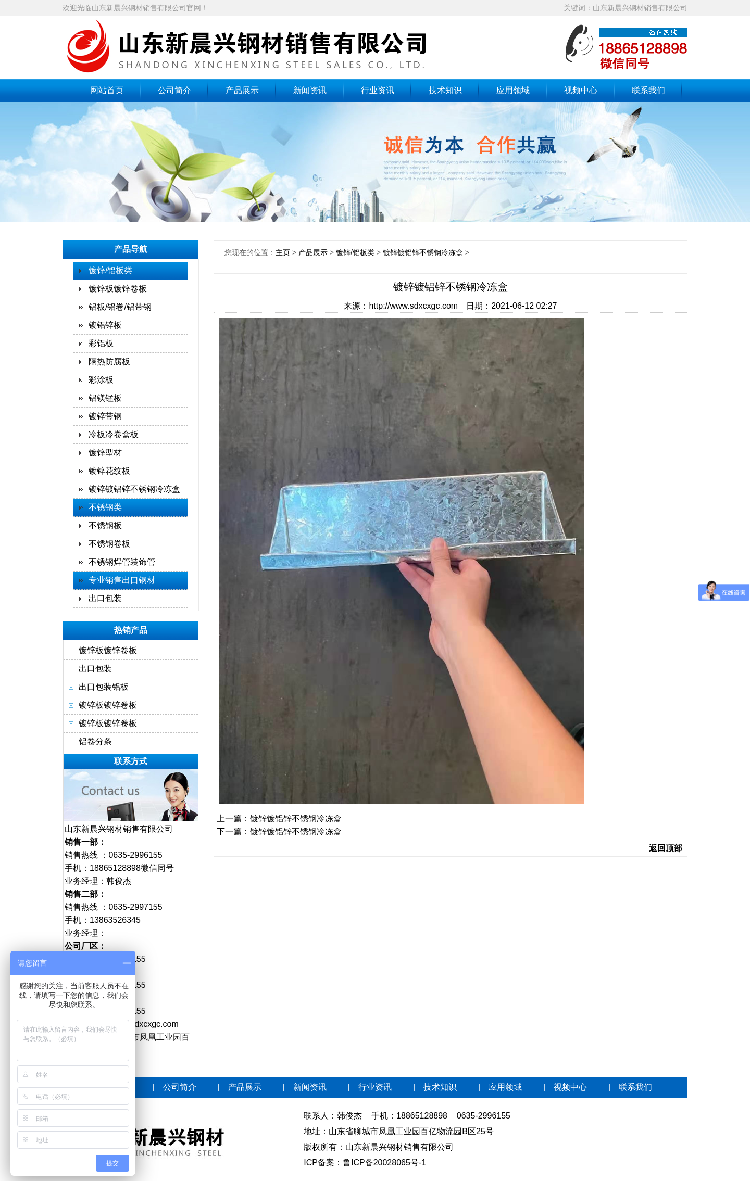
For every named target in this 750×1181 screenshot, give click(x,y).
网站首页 (106, 90)
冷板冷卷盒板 (114, 434)
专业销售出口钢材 (122, 580)
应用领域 (513, 90)
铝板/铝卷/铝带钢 (120, 306)
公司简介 (174, 90)
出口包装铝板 (104, 686)
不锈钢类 (105, 507)
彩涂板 (101, 379)
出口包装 (105, 598)
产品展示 (242, 90)
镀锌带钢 (105, 416)
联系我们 (648, 90)
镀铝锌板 (105, 325)
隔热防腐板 (109, 361)
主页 (283, 252)
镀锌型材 (105, 452)
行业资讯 (377, 90)
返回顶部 (665, 848)
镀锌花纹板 (109, 470)
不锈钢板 (105, 525)
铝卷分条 (95, 741)
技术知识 (445, 90)
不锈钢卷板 (109, 543)
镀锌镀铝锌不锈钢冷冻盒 (134, 489)
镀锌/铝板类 (110, 270)
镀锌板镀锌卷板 (118, 288)
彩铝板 (101, 343)
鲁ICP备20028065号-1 (384, 1162)
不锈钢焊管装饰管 (122, 561)
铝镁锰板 (105, 397)
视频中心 (580, 90)
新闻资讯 (310, 90)
